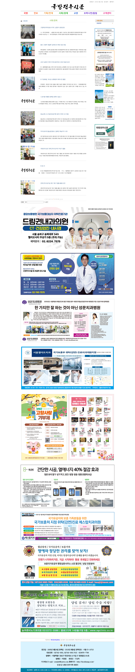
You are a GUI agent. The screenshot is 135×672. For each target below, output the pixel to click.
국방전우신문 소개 (79, 640)
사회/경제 (99, 23)
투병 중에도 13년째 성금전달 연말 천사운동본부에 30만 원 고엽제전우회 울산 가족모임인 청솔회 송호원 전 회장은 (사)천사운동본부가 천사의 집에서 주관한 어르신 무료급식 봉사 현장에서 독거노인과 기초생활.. (62, 51)
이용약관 (47, 640)
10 (58, 199)
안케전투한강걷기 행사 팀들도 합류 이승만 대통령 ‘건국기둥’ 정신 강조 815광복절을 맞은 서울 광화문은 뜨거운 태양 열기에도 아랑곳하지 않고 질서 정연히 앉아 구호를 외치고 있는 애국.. (62, 86)
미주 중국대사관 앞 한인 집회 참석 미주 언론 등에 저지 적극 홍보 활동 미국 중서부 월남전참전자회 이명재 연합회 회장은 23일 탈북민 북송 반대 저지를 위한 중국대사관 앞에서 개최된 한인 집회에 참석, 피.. (62, 138)
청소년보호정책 (70, 640)
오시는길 (87, 640)
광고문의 (106, 2)
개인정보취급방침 (55, 640)
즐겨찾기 (112, 2)
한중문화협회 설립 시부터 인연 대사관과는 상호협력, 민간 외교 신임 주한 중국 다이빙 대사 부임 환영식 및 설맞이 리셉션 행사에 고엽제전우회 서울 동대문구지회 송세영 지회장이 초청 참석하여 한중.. (62, 69)
